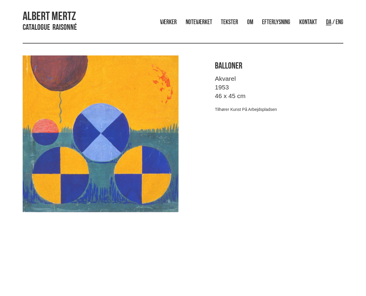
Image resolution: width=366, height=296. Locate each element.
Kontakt (308, 22)
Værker (168, 22)
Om (250, 22)
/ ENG (334, 22)
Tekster (229, 22)
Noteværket (199, 22)
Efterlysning (276, 22)
